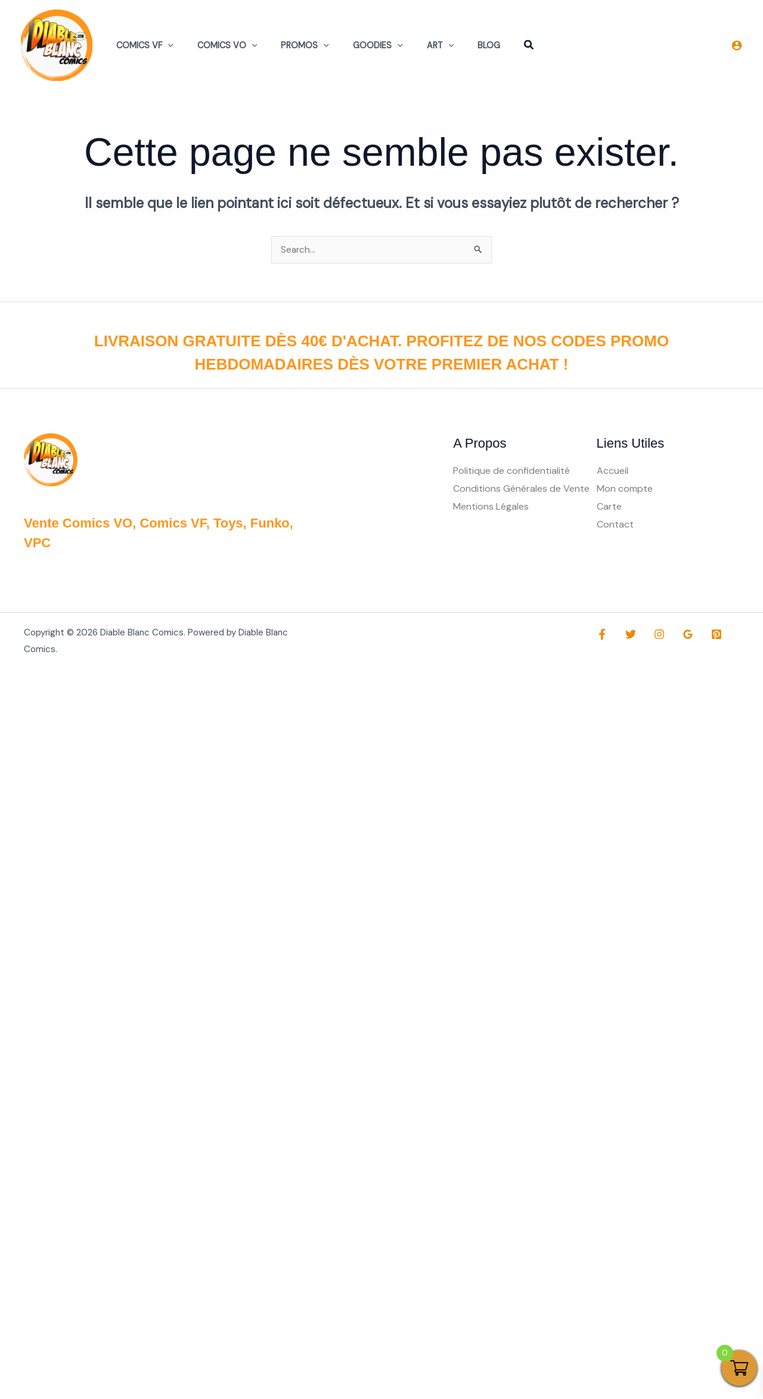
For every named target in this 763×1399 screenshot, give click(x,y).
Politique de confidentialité (511, 471)
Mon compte (625, 489)
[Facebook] (602, 634)
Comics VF (141, 45)
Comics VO (217, 45)
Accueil (612, 471)
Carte (609, 507)
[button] (164, 45)
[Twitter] (627, 634)
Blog (452, 45)
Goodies (355, 45)
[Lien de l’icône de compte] (736, 45)
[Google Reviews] (679, 634)
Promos (288, 45)
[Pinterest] (704, 634)
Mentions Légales (491, 507)
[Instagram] (653, 634)
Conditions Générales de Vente (521, 489)
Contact (615, 525)
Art (410, 45)
